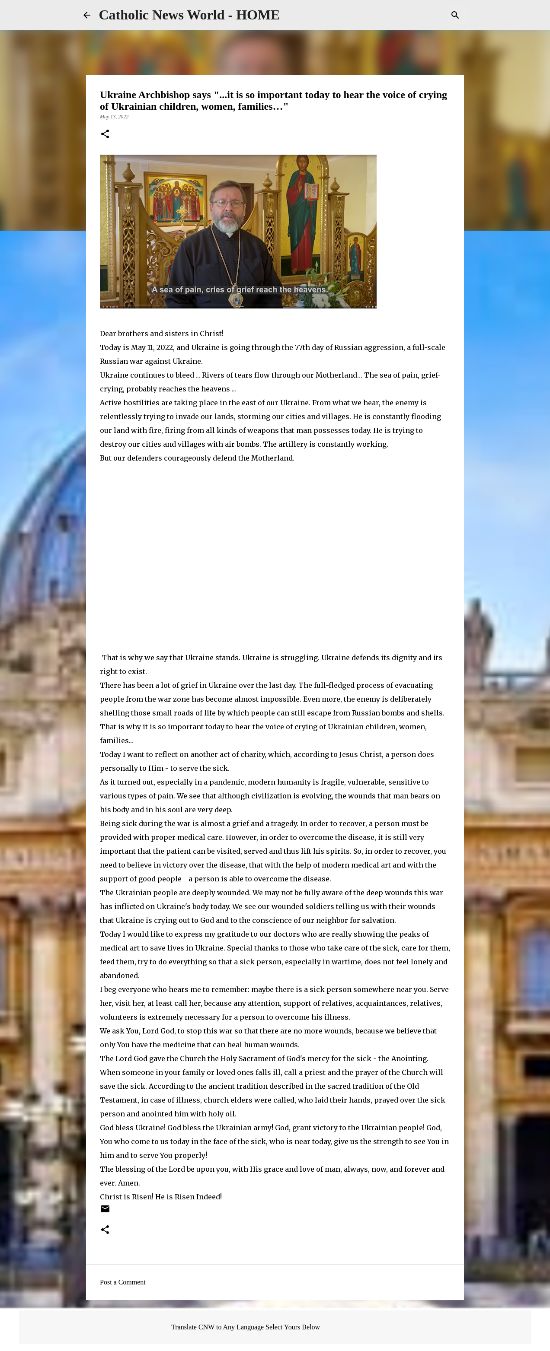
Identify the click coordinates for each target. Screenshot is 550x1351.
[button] (105, 135)
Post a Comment (123, 1282)
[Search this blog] (423, 15)
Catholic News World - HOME (189, 14)
